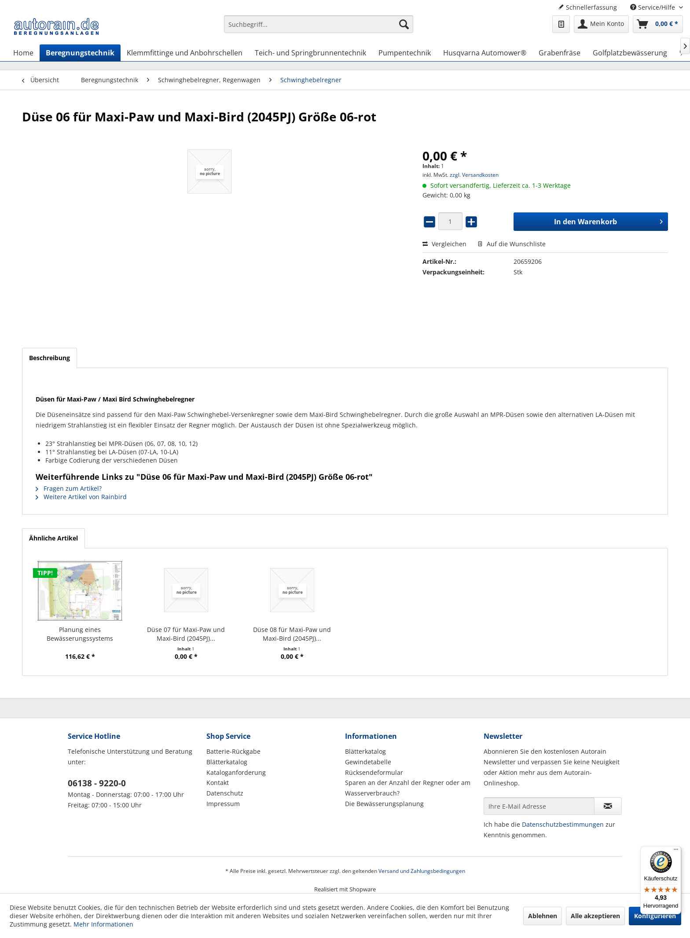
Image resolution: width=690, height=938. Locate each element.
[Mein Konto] (601, 24)
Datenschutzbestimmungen (563, 824)
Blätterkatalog (226, 762)
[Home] (23, 52)
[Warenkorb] (658, 24)
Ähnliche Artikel (53, 538)
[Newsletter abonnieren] (608, 806)
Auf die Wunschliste (511, 244)
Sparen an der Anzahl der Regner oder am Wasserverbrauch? (407, 787)
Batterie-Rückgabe (233, 751)
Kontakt (217, 782)
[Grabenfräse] (559, 52)
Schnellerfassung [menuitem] (587, 7)
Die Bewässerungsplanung (384, 803)
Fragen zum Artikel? (69, 488)
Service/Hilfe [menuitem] (653, 7)
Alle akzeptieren (595, 916)
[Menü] (676, 851)
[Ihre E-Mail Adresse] (539, 806)
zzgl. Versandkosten (474, 175)
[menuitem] (318, 28)
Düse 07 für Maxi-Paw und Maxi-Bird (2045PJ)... (186, 633)
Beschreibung (49, 358)
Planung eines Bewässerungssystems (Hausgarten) (80, 634)
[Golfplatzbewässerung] (630, 52)
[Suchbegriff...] (318, 24)
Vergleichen (444, 244)
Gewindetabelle (368, 762)
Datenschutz (224, 793)
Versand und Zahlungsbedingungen (421, 871)
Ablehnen (542, 916)
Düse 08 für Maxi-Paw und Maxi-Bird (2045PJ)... (292, 633)
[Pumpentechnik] (404, 52)
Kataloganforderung (236, 772)
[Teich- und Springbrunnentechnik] (310, 52)
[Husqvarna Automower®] (484, 52)
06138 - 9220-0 (97, 783)
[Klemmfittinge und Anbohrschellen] (185, 52)
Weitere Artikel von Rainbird (81, 497)
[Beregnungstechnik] (80, 52)
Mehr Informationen (103, 924)
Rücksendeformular (374, 772)
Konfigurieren (655, 916)
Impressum (223, 803)
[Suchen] (404, 24)
